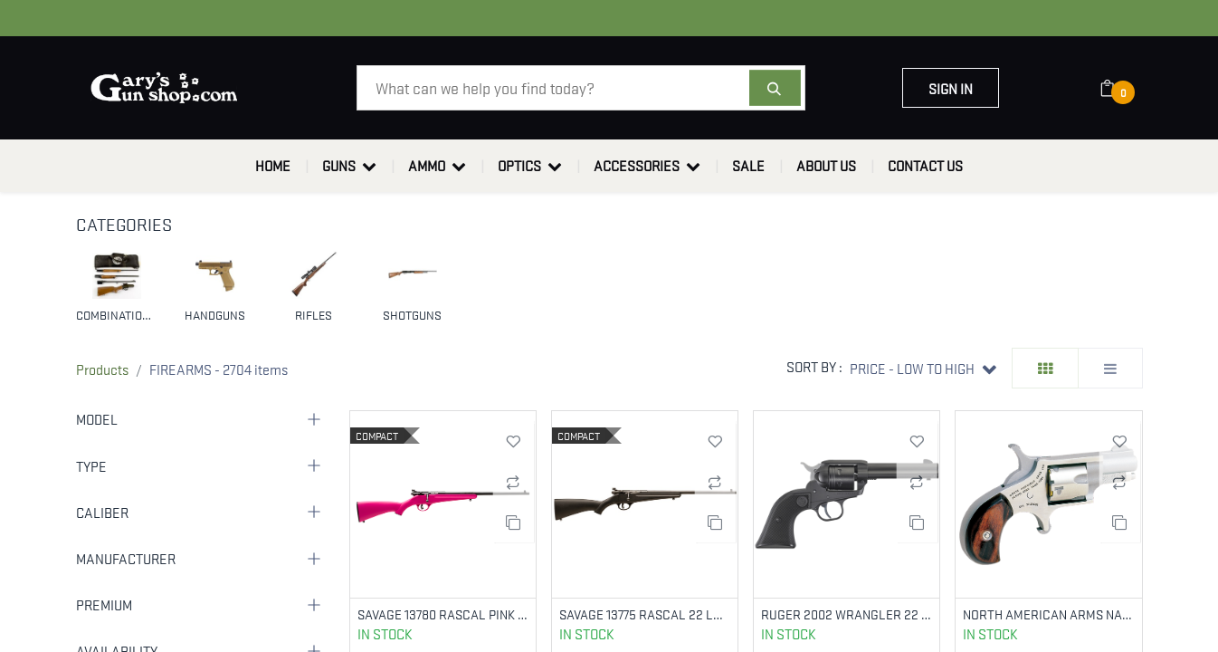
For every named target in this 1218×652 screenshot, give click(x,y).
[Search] (775, 88)
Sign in (950, 88)
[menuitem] (273, 166)
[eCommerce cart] (1119, 88)
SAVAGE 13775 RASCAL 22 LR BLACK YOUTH (644, 614)
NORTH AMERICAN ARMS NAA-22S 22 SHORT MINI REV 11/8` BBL (1048, 614)
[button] (922, 368)
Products (102, 369)
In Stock (385, 635)
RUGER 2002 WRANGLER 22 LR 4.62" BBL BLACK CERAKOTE (846, 614)
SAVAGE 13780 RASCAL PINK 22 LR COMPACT (442, 614)
